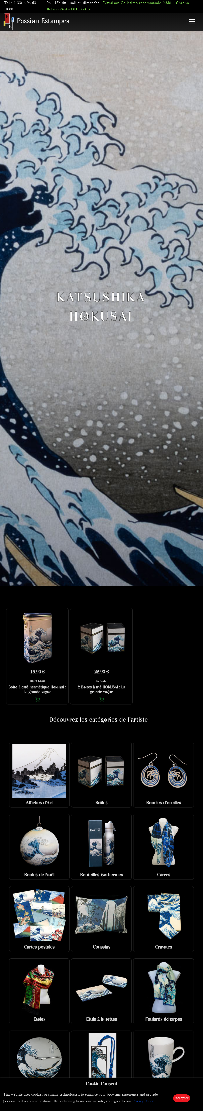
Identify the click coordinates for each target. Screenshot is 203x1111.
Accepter (182, 1098)
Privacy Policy (143, 1101)
